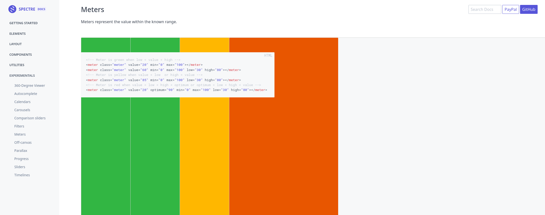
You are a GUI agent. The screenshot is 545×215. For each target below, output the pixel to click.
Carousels (22, 110)
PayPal (511, 9)
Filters (19, 126)
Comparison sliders (30, 118)
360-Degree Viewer (29, 85)
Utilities (16, 65)
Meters (20, 134)
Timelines (22, 175)
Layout (15, 44)
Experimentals (22, 75)
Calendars (22, 101)
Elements (17, 33)
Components (20, 54)
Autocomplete (25, 93)
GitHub (528, 9)
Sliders (19, 166)
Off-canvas (23, 142)
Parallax (20, 150)
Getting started (23, 23)
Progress (21, 158)
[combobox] (484, 9)
